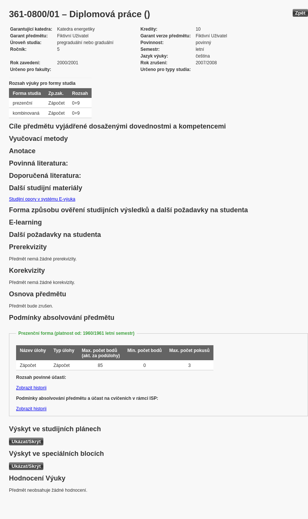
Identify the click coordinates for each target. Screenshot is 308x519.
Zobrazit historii (31, 387)
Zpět (300, 13)
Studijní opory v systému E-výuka (42, 199)
